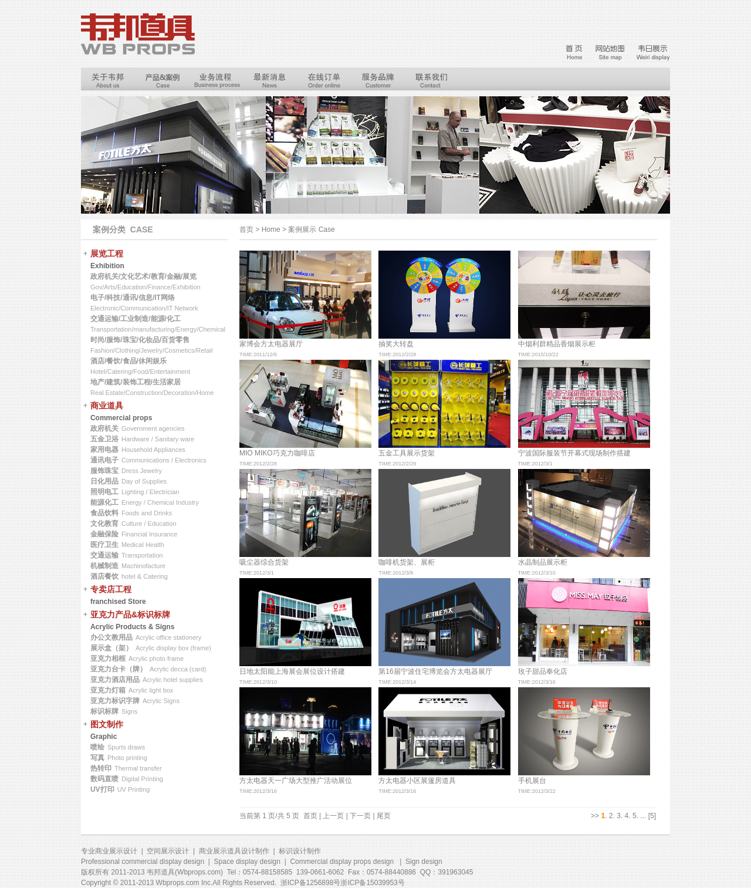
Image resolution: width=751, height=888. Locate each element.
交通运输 (104, 555)
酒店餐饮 (104, 576)
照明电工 (104, 492)
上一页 (333, 816)
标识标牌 (104, 711)
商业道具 (106, 405)
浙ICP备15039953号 (372, 883)
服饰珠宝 (104, 471)
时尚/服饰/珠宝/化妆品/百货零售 (140, 340)
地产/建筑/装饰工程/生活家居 (135, 382)
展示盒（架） (111, 648)
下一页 (360, 816)
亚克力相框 (108, 658)
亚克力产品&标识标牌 (130, 614)
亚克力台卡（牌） (118, 669)
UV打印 (102, 789)
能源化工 (104, 502)
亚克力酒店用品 (115, 680)
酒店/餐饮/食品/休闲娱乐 (128, 361)
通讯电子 (104, 460)
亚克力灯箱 (108, 690)
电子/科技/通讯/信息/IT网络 (132, 297)
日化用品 (104, 481)
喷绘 (97, 747)
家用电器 (104, 449)
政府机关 (104, 428)
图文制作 (106, 724)
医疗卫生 (104, 545)
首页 (310, 816)
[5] (652, 816)
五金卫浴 (104, 439)
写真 (97, 758)
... (643, 816)
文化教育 (104, 523)
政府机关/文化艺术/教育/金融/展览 (143, 276)
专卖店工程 (110, 589)
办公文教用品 (111, 637)
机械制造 (104, 566)
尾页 (384, 816)
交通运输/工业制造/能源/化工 (135, 319)
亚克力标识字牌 (115, 701)
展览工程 (106, 253)
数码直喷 (104, 779)
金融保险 (104, 534)
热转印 (100, 768)
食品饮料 (104, 513)
